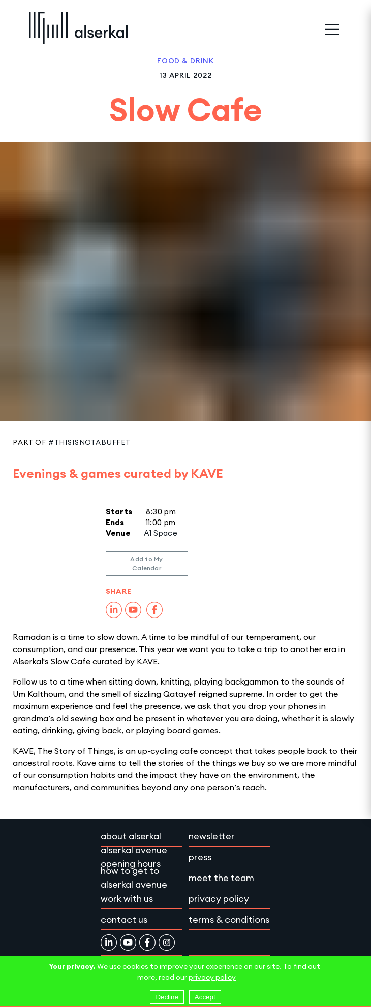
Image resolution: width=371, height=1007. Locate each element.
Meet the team (221, 878)
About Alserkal (131, 836)
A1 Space (160, 533)
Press (200, 857)
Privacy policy (219, 898)
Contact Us (124, 919)
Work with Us (127, 898)
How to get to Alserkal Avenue (134, 877)
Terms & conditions (229, 919)
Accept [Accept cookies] (205, 997)
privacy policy (212, 977)
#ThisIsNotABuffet (89, 442)
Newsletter (212, 836)
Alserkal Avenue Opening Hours (134, 856)
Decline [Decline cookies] (167, 997)
